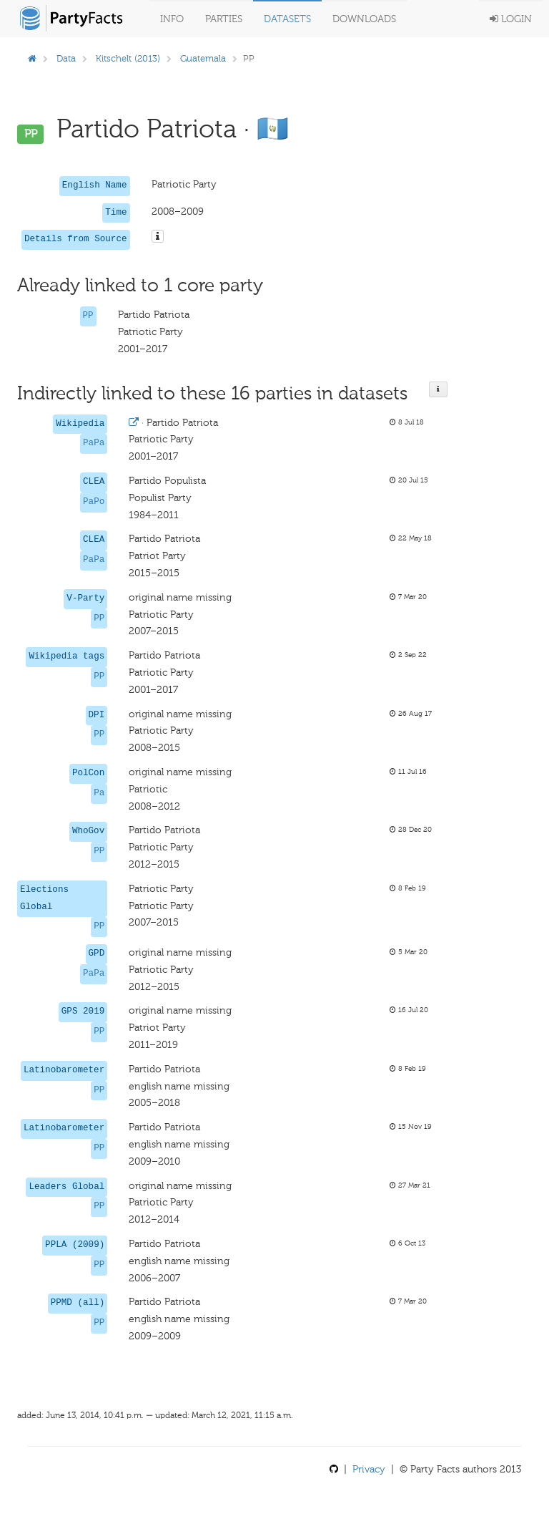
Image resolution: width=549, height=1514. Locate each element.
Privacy (368, 1469)
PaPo (93, 502)
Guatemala (203, 58)
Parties (223, 19)
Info (172, 19)
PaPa (93, 443)
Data (66, 58)
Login (511, 19)
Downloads (364, 19)
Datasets (287, 19)
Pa (99, 793)
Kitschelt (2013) (128, 58)
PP (88, 316)
